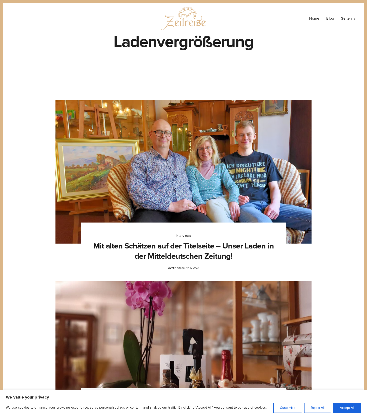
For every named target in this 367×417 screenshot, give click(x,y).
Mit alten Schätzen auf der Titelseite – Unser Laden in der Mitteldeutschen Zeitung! (183, 251)
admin (172, 267)
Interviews (183, 236)
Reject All (317, 408)
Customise (287, 408)
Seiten (346, 18)
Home (314, 18)
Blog (330, 18)
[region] (183, 403)
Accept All (347, 408)
